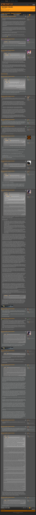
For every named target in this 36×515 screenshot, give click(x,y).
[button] (23, 14)
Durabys (28, 139)
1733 (29, 122)
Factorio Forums (7, 7)
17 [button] (27, 14)
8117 (29, 321)
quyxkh (28, 364)
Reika (27, 193)
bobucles (28, 119)
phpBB (16, 512)
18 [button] (28, 14)
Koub (6, 82)
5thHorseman (5, 79)
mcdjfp (28, 426)
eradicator (5, 53)
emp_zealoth (6, 140)
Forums (6, 1)
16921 (29, 41)
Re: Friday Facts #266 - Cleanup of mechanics (8, 16)
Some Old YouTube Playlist (4, 73)
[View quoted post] (9, 41)
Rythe (28, 308)
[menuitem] (6, 9)
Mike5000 (28, 164)
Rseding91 (3, 39)
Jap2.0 (28, 76)
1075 (29, 367)
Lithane (28, 497)
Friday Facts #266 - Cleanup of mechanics (11, 13)
